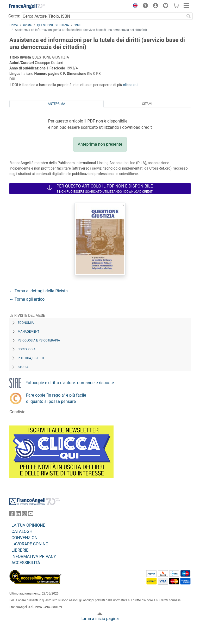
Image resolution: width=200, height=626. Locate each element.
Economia (26, 323)
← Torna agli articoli (28, 299)
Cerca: (14, 16)
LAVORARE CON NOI (30, 543)
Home (13, 25)
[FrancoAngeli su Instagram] (24, 514)
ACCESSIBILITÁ (25, 562)
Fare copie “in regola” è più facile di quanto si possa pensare (56, 398)
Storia (23, 367)
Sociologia (26, 349)
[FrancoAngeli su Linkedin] (18, 514)
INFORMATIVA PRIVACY (33, 556)
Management (28, 331)
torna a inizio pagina (99, 618)
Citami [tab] (147, 104)
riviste (27, 25)
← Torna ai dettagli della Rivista (38, 290)
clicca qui (130, 85)
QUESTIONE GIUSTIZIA (53, 25)
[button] (134, 6)
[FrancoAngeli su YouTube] (30, 514)
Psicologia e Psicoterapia (39, 340)
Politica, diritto (31, 358)
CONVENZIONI (25, 537)
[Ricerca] (188, 16)
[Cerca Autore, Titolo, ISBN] (102, 16)
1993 (78, 25)
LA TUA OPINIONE (28, 525)
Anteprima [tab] (56, 104)
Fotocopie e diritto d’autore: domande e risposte (70, 382)
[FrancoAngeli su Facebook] (12, 514)
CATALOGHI (22, 531)
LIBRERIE (19, 550)
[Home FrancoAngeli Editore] (27, 6)
